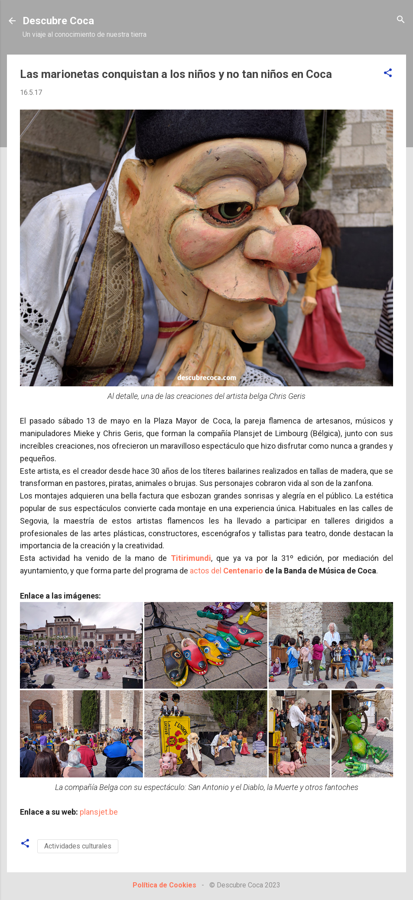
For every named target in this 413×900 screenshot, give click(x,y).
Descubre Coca (58, 21)
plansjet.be (99, 811)
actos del (226, 570)
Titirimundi (191, 558)
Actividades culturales (77, 846)
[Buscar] (401, 20)
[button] (388, 73)
